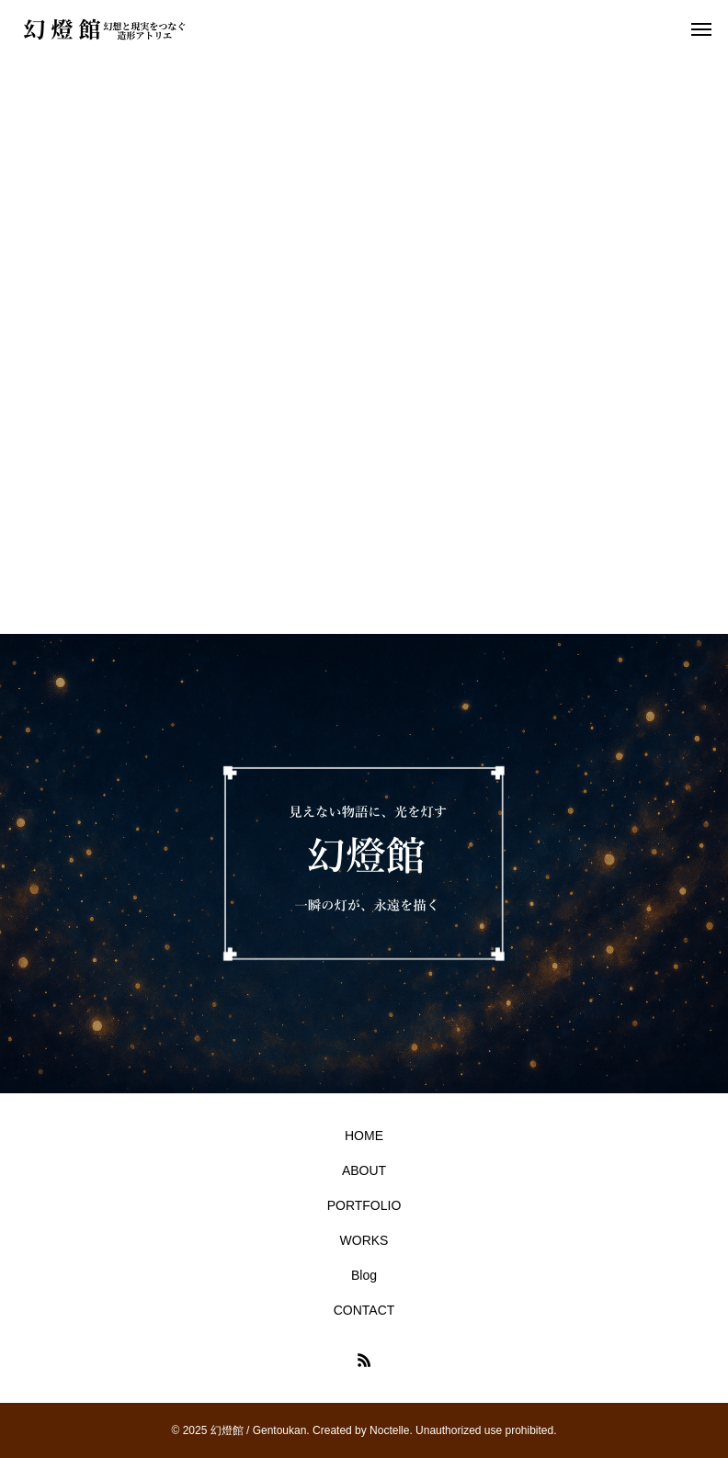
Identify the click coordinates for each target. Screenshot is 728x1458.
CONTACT (364, 1310)
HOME (364, 1135)
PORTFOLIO (364, 1205)
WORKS (364, 1240)
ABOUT (364, 1170)
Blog (364, 1275)
